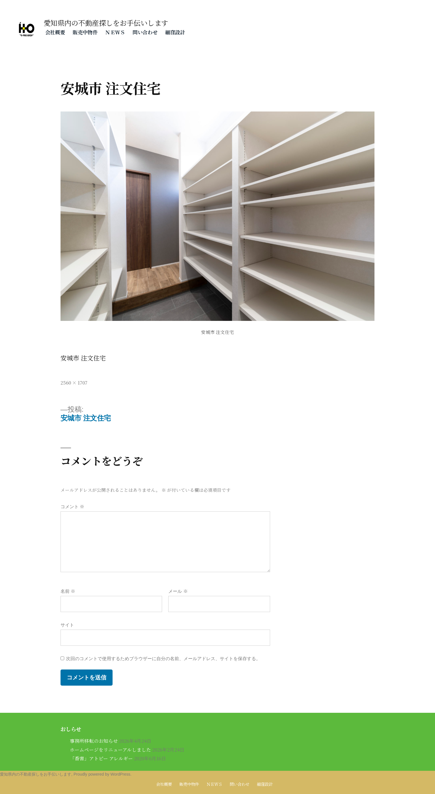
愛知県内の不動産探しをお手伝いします (106, 23)
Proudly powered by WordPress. (103, 774)
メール (178, 591)
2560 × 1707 (74, 382)
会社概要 (55, 32)
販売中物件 (85, 32)
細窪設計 (175, 32)
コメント (72, 506)
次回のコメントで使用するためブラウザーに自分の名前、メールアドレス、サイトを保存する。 (163, 658)
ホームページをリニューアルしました (110, 749)
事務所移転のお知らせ (94, 740)
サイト (67, 625)
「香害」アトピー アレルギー (101, 758)
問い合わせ (145, 32)
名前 (68, 591)
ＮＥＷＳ (115, 32)
